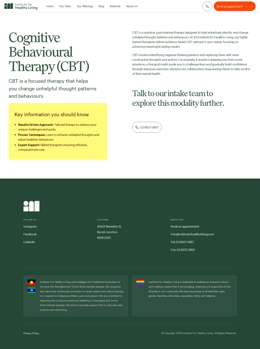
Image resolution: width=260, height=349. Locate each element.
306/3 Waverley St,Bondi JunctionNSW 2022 (109, 231)
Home (49, 6)
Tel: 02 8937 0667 (182, 242)
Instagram (30, 226)
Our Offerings (85, 6)
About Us (132, 6)
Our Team (65, 6)
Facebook (30, 234)
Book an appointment (185, 226)
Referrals (115, 6)
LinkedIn (29, 242)
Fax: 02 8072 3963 (183, 249)
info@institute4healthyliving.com (192, 234)
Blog (101, 6)
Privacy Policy (31, 333)
